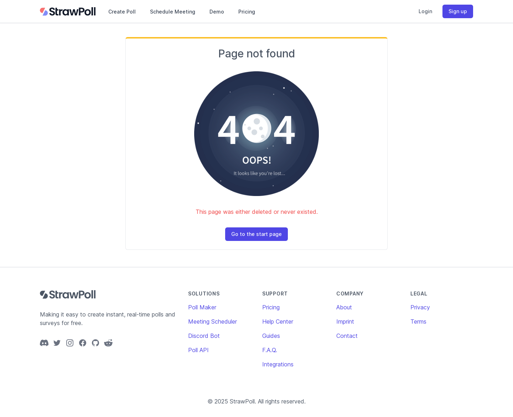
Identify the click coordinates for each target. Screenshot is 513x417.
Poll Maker (202, 307)
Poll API (198, 350)
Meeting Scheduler (212, 321)
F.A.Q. (269, 350)
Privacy (420, 307)
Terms (418, 321)
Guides (271, 335)
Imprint (345, 321)
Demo (216, 12)
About (344, 307)
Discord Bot (204, 335)
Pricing (246, 12)
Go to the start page (256, 234)
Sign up (458, 11)
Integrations (278, 364)
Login (425, 11)
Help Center (277, 321)
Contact (347, 335)
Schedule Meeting (172, 12)
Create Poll (122, 12)
